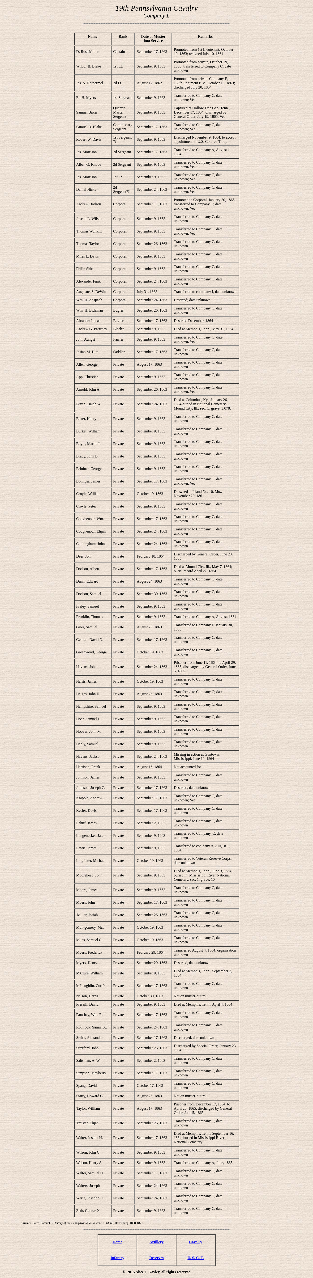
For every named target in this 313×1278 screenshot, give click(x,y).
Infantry (117, 1258)
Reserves (156, 1258)
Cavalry (195, 1242)
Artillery (157, 1242)
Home (117, 1242)
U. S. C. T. (196, 1258)
